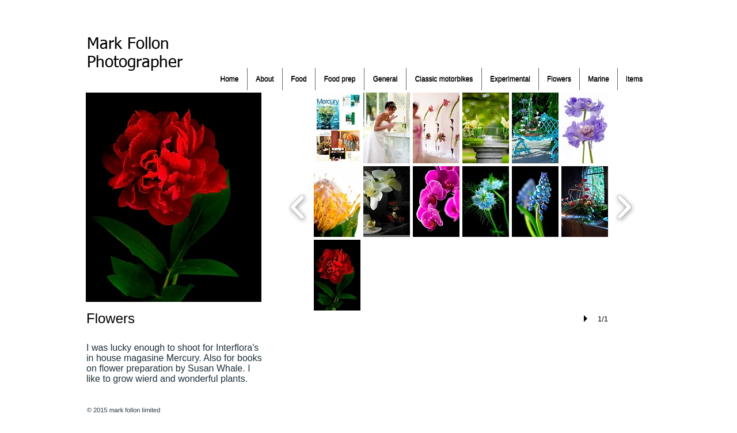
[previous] (298, 205)
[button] (337, 128)
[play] (587, 318)
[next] (624, 205)
